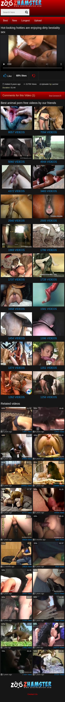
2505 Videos (48, 220)
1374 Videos (16, 367)
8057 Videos (16, 132)
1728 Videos (48, 279)
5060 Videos (16, 161)
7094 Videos (48, 132)
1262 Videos (16, 397)
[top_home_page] (22, 3)
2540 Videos (16, 220)
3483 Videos (48, 191)
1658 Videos (16, 308)
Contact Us (32, 694)
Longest (25, 20)
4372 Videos (16, 191)
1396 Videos (48, 338)
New (14, 20)
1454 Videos (16, 338)
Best (5, 20)
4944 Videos (48, 161)
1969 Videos (16, 250)
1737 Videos (16, 279)
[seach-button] (26, 12)
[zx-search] (15, 12)
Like (7, 76)
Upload (38, 20)
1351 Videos (48, 367)
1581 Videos (48, 308)
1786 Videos (48, 250)
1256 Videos (48, 397)
